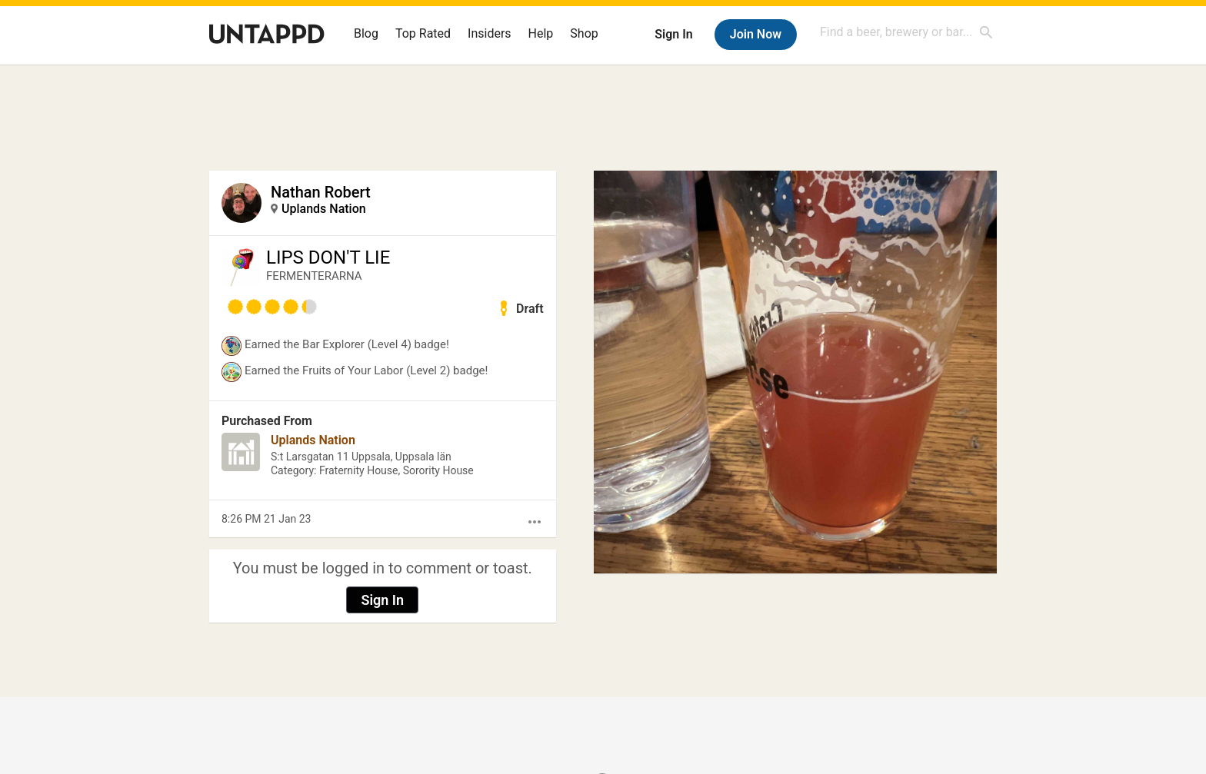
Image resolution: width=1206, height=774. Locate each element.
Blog (366, 33)
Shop (584, 33)
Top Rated (423, 33)
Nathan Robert (321, 192)
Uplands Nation (324, 208)
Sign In (673, 34)
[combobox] (907, 31)
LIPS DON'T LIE (328, 257)
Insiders (489, 33)
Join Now (755, 34)
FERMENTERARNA (314, 276)
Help (541, 33)
